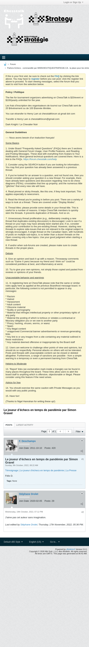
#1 (82, 459)
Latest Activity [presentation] (24, 425)
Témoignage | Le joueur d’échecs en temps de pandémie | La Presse (40, 470)
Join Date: (24, 448)
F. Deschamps (27, 441)
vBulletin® (70, 549)
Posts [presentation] (9, 425)
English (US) (36, 542)
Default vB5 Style (13, 542)
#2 (82, 512)
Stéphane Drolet (28, 494)
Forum (13, 64)
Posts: (47, 448)
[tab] (9, 424)
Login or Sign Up (73, 2)
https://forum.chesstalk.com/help (40, 159)
